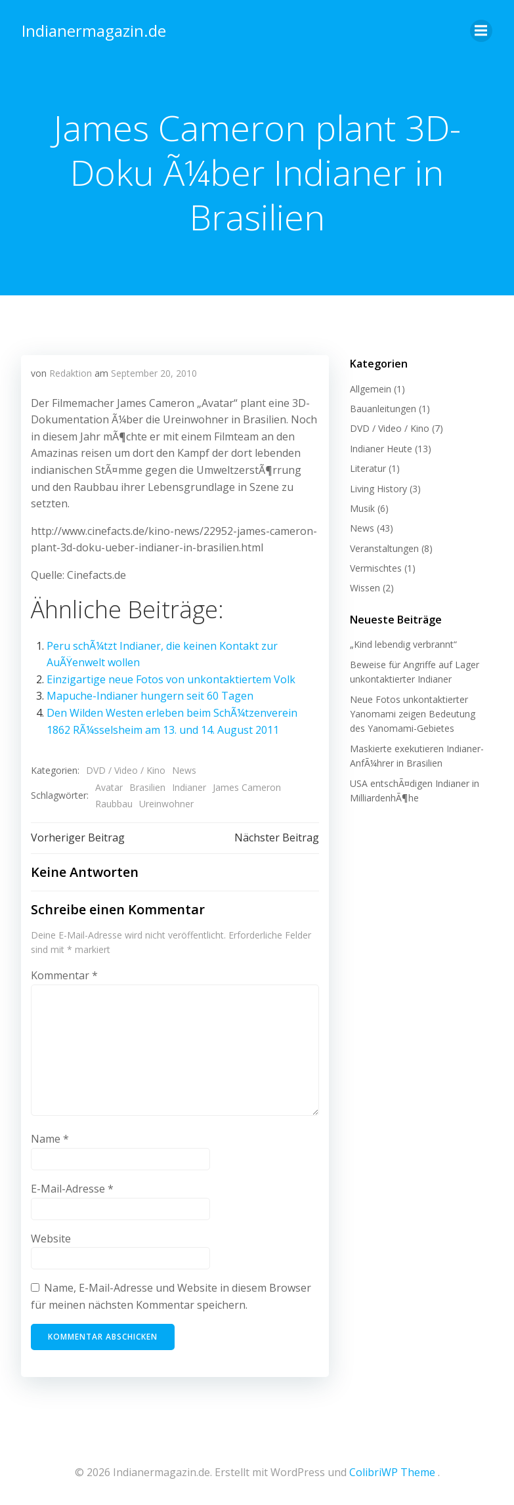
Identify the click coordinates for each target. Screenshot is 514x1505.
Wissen (364, 587)
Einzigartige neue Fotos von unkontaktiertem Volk (171, 678)
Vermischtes (375, 567)
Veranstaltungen (383, 547)
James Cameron (247, 786)
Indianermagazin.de (93, 29)
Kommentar (64, 974)
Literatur (367, 467)
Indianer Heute (380, 447)
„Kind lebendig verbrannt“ (402, 643)
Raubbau (114, 803)
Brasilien (147, 786)
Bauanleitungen (382, 407)
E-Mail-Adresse (72, 1188)
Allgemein (370, 387)
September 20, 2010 (154, 372)
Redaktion (70, 372)
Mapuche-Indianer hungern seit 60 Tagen (150, 695)
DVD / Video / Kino (125, 769)
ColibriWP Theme (392, 1470)
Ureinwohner (166, 803)
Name (50, 1139)
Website (51, 1238)
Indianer (189, 786)
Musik (361, 507)
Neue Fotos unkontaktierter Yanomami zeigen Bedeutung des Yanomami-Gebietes (420, 713)
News (184, 769)
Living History (377, 487)
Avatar (109, 786)
